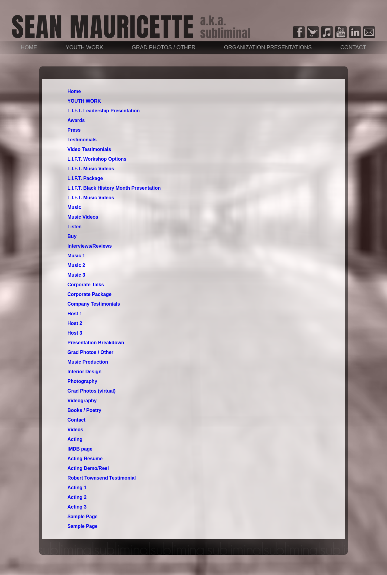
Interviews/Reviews (89, 246)
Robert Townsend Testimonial (101, 477)
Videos (75, 429)
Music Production (87, 362)
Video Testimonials (89, 149)
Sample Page (82, 516)
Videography (82, 400)
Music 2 (76, 265)
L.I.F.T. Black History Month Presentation (114, 188)
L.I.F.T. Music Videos (90, 168)
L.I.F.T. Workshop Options (96, 159)
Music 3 (76, 275)
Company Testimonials (93, 304)
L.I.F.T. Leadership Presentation (103, 110)
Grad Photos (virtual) (91, 391)
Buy (71, 236)
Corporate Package (89, 294)
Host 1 (74, 313)
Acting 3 (76, 506)
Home (29, 47)
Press (74, 130)
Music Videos (82, 217)
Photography (82, 381)
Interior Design (84, 371)
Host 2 (74, 323)
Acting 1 (76, 487)
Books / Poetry (84, 410)
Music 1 (76, 255)
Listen (74, 226)
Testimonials (82, 139)
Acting (75, 439)
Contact (353, 47)
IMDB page (80, 448)
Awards (76, 120)
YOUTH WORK (84, 47)
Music (74, 207)
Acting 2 (76, 497)
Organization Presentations (268, 47)
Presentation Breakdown (95, 342)
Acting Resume (84, 458)
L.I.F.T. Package (85, 178)
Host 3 (74, 333)
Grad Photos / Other (164, 47)
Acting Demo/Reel (88, 468)
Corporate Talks (85, 284)
